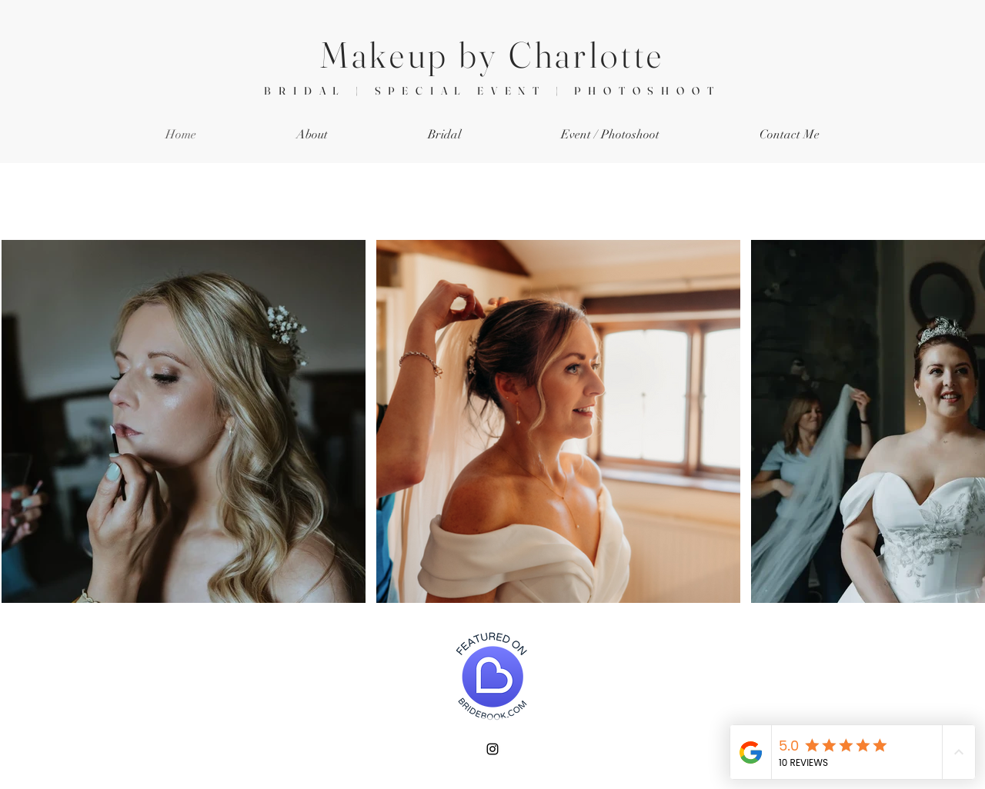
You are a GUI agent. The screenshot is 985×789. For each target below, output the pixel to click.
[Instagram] (492, 749)
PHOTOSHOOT (647, 91)
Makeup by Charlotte (492, 54)
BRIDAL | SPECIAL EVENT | (419, 91)
